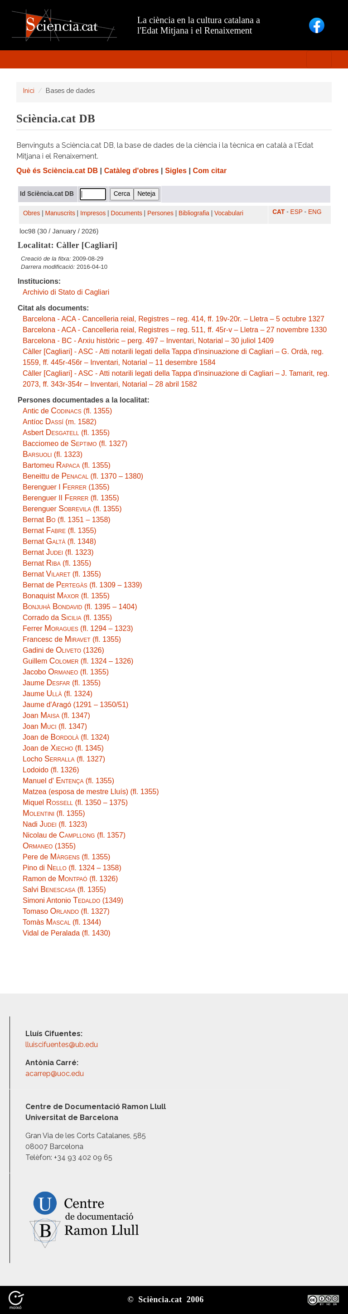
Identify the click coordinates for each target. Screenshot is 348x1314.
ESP (296, 211)
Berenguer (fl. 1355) (72, 509)
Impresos (93, 213)
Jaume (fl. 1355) (62, 683)
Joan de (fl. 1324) (66, 737)
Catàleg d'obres (131, 171)
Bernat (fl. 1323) (58, 552)
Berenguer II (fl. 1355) (71, 498)
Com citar (210, 171)
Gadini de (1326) (63, 650)
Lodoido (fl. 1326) (51, 770)
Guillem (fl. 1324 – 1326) (78, 661)
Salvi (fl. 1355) (64, 889)
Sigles (176, 171)
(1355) (49, 846)
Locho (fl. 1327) (64, 759)
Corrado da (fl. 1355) (67, 617)
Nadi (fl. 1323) (55, 824)
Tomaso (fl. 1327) (66, 911)
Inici (28, 90)
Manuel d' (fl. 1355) (68, 781)
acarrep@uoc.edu (54, 1073)
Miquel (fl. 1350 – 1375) (75, 802)
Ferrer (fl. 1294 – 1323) (78, 628)
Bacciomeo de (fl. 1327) (75, 443)
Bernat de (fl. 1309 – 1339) (82, 585)
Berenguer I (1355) (66, 487)
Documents (126, 213)
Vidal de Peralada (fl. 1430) (67, 933)
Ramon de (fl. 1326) (70, 878)
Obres (31, 213)
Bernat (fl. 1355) (60, 530)
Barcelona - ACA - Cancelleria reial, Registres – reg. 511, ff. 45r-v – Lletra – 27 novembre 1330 (175, 330)
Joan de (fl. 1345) (63, 748)
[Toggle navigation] (319, 59)
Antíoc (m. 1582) (60, 422)
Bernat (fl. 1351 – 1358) (67, 520)
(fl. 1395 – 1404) (80, 607)
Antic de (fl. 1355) (67, 411)
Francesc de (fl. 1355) (72, 639)
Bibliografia (194, 213)
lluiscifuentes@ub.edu (62, 1044)
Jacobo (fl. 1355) (66, 672)
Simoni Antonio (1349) (73, 900)
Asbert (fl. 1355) (66, 432)
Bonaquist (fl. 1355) (66, 596)
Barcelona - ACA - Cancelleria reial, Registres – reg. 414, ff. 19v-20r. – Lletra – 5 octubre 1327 (173, 319)
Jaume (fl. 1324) (57, 694)
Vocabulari (228, 213)
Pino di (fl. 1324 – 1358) (72, 868)
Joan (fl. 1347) (56, 715)
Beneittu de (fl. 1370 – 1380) (83, 476)
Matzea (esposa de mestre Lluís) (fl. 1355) (91, 791)
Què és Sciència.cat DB (57, 171)
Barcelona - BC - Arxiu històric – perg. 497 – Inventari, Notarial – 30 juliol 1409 (148, 340)
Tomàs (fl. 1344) (62, 922)
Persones (160, 213)
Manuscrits (60, 213)
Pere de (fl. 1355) (66, 857)
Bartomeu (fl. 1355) (67, 465)
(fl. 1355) (54, 813)
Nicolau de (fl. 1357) (74, 835)
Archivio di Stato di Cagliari (66, 292)
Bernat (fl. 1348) (59, 541)
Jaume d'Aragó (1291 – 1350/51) (75, 704)
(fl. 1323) (52, 454)
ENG (315, 211)
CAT (278, 211)
